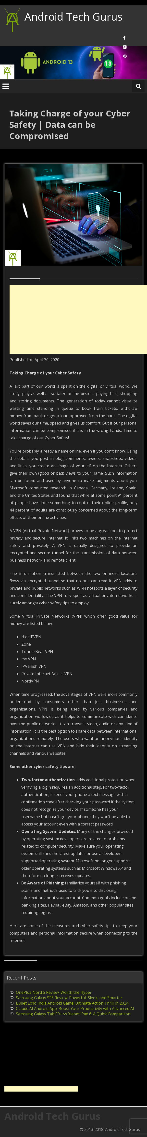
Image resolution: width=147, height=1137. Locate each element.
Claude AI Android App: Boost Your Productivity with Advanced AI (75, 1008)
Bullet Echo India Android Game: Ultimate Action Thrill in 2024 (72, 1003)
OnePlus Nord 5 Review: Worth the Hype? (54, 992)
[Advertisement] (78, 319)
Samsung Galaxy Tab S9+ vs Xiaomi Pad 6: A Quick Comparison (73, 1014)
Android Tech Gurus (73, 16)
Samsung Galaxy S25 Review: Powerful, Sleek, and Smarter (69, 997)
